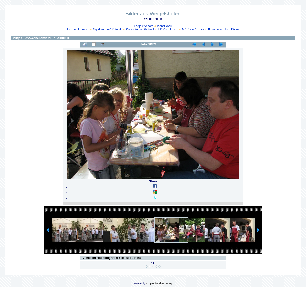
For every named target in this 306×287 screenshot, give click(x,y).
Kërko (235, 29)
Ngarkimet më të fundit (107, 29)
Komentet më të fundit (140, 29)
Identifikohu (164, 26)
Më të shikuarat (168, 29)
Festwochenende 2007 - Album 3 (46, 38)
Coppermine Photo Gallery (159, 283)
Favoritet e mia (218, 29)
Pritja (16, 38)
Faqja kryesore (143, 26)
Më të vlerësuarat (193, 29)
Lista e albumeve (78, 29)
